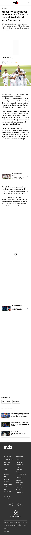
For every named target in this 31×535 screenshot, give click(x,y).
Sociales (6, 474)
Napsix (18, 472)
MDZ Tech (19, 469)
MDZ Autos (7, 496)
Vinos (5, 472)
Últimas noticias (8, 459)
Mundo (6, 467)
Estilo (5, 469)
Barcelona (16, 401)
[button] (29, 2)
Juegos (18, 467)
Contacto (18, 480)
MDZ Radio (19, 464)
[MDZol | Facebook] (9, 504)
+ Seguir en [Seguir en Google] (14, 63)
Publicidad (19, 477)
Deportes (4, 8)
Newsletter (7, 499)
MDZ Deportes (7, 57)
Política (6, 477)
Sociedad (6, 479)
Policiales (6, 464)
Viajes (5, 494)
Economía (7, 462)
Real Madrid (6, 401)
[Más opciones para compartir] (6, 62)
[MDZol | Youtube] (17, 504)
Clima (18, 459)
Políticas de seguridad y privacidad (19, 485)
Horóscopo (19, 462)
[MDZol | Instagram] (13, 504)
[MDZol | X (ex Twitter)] (22, 504)
